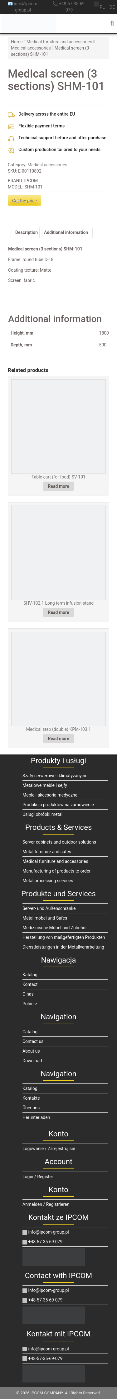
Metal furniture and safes (46, 851)
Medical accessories (31, 47)
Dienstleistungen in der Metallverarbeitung (63, 947)
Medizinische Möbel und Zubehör (54, 927)
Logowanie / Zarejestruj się (48, 1148)
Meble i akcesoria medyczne (49, 794)
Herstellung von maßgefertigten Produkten (63, 937)
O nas (28, 994)
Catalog (29, 1031)
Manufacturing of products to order (56, 870)
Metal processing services (47, 880)
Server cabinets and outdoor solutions (59, 842)
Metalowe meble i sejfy (44, 785)
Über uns (31, 1107)
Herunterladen (36, 1117)
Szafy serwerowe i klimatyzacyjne (54, 775)
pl (102, 7)
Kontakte (31, 1098)
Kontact (29, 984)
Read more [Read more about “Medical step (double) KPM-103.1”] (58, 738)
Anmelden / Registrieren (45, 1204)
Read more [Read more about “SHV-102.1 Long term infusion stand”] (58, 612)
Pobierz (29, 1003)
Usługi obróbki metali (43, 814)
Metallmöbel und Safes (44, 918)
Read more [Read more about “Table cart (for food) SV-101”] (58, 486)
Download (32, 1060)
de (112, 7)
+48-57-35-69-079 (42, 1241)
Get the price (24, 200)
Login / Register (37, 1176)
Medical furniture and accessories (59, 41)
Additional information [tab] (66, 232)
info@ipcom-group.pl (45, 1232)
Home (17, 41)
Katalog (29, 974)
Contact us (32, 1041)
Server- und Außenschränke (49, 908)
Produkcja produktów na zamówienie (58, 804)
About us (31, 1051)
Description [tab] (26, 232)
